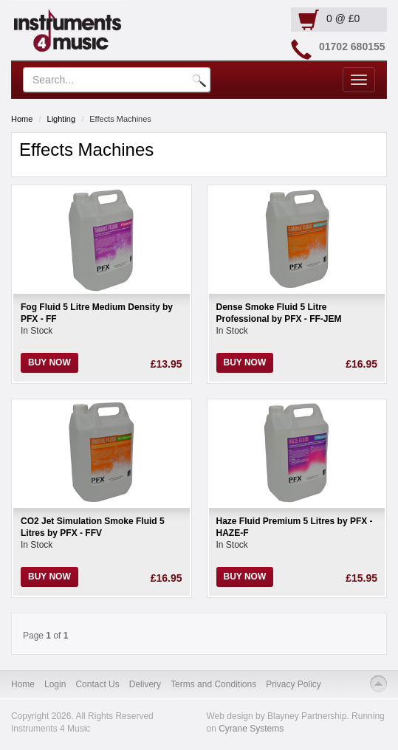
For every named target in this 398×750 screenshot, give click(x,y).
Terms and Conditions (213, 684)
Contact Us (97, 684)
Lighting (61, 118)
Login (55, 684)
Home (21, 118)
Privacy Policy (293, 684)
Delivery (145, 684)
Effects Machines (120, 118)
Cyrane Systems (251, 728)
